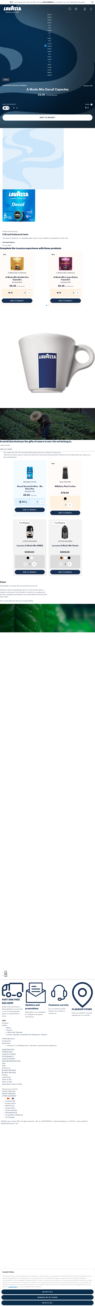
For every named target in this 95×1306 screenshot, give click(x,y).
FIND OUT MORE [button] (6, 467)
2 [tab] (5, 993)
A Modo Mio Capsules (14, 1051)
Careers (5, 1093)
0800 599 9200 (10, 1091)
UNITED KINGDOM (8, 1112)
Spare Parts (6, 1062)
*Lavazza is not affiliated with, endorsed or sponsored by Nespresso (31, 1064)
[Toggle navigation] (91, 9)
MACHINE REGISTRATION (11, 1079)
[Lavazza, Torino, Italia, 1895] (11, 9)
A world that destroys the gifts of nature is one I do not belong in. (36, 460)
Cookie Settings (11, 1129)
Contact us (6, 1086)
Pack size (6, 122)
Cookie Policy (10, 1126)
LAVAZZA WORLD (8, 1077)
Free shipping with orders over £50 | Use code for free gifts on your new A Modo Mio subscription (49, 2)
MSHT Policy (10, 1124)
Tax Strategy (10, 1135)
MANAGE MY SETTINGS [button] (47, 1297)
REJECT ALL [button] (47, 1303)
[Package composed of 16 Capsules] (6, 126)
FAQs (4, 1084)
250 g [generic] (23, 520)
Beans (8, 1046)
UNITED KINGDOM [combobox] (8, 1110)
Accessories (6, 1059)
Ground (9, 1048)
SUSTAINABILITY (8, 1075)
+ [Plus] (17, 126)
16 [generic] (10, 311)
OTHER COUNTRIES (9, 1114)
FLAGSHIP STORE (82, 1028)
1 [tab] (5, 990)
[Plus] (29, 311)
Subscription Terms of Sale (12, 1102)
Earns (88, 123)
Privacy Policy (10, 1122)
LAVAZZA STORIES (9, 1072)
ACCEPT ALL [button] (47, 1292)
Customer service (58, 1023)
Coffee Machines (8, 1057)
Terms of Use (6, 1098)
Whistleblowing (11, 1131)
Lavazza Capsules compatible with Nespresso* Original (26, 1053)
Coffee (4, 1044)
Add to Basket (47, 136)
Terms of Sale (7, 1100)
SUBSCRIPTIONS (8, 1068)
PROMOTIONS (7, 1070)
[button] (92, 2)
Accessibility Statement (14, 1133)
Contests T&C (10, 1119)
